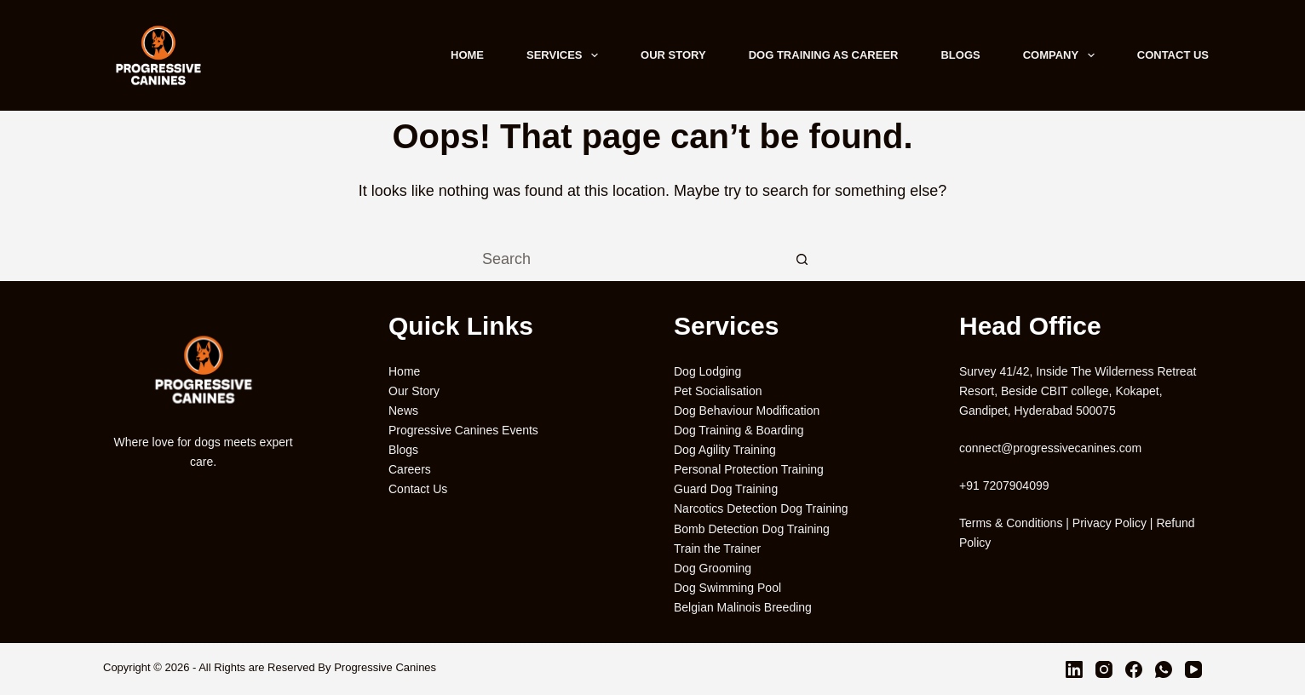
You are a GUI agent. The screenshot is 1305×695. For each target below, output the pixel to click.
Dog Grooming (712, 568)
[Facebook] (1133, 669)
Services (565, 55)
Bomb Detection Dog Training (752, 529)
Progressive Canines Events (463, 430)
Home (467, 55)
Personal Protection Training (749, 469)
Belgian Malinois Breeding (743, 607)
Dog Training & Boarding (739, 430)
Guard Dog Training (726, 489)
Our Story (673, 55)
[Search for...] (631, 259)
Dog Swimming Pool (727, 587)
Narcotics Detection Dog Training (761, 508)
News (403, 410)
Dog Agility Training (725, 450)
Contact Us (1173, 55)
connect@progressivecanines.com (1050, 448)
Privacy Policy (1109, 523)
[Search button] (801, 259)
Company (1062, 55)
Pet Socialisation (718, 391)
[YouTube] (1193, 669)
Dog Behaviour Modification (746, 410)
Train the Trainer (717, 548)
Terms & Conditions (1010, 523)
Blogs (960, 55)
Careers (409, 469)
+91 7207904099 (1004, 485)
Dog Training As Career (824, 55)
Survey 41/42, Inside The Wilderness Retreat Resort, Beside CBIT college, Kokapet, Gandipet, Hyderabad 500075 (1077, 391)
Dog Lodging (707, 371)
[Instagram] (1103, 669)
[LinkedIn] (1074, 669)
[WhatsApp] (1163, 669)
